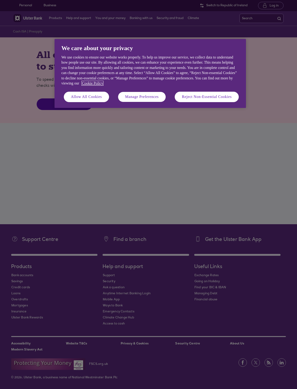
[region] (150, 73)
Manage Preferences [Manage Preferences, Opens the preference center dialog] (142, 97)
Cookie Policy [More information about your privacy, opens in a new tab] (92, 83)
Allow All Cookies (86, 97)
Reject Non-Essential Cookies (207, 97)
